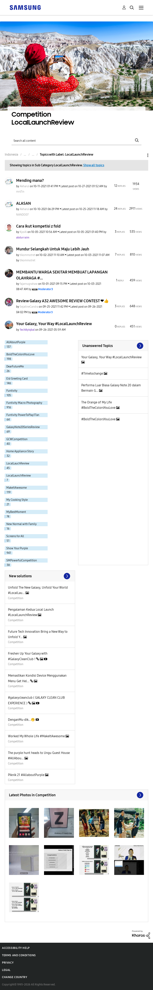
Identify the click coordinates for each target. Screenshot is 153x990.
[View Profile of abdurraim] (22, 237)
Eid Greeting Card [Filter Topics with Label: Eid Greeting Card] (17, 378)
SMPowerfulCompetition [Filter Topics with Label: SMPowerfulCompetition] (21, 560)
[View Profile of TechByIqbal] (27, 329)
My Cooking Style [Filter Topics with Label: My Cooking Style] (17, 500)
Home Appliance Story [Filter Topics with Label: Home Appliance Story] (20, 451)
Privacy (8, 962)
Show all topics (93, 165)
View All (113, 345)
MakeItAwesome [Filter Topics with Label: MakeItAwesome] (16, 487)
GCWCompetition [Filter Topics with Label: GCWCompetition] (16, 439)
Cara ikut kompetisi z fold (38, 226)
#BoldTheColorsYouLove (98, 419)
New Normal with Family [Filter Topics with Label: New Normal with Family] (21, 524)
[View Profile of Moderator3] (45, 289)
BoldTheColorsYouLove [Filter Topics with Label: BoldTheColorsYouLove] (20, 354)
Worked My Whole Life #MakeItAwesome (37, 736)
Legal (6, 970)
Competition (15, 598)
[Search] (76, 140)
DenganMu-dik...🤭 (22, 720)
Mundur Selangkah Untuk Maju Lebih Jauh (52, 249)
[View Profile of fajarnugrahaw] (29, 284)
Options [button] (141, 155)
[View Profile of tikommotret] (27, 255)
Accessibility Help (16, 948)
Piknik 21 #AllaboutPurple (26, 775)
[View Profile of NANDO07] (22, 214)
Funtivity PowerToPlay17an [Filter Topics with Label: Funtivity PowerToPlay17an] (22, 415)
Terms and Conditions (19, 955)
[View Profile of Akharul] (24, 186)
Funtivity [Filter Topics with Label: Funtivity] (11, 390)
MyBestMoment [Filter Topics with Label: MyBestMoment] (16, 512)
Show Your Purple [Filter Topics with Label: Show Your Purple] (17, 548)
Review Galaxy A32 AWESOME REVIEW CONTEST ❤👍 (62, 300)
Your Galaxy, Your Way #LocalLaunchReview (54, 323)
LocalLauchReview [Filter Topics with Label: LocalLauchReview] (17, 463)
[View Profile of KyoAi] (23, 232)
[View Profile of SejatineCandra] (29, 306)
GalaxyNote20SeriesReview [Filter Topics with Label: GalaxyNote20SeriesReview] (23, 427)
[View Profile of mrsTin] (20, 191)
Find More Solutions (40, 576)
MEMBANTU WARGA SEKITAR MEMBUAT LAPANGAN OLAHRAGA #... (62, 275)
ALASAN (23, 203)
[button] (24, 823)
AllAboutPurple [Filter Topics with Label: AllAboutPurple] (15, 342)
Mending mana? (30, 180)
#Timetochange (92, 373)
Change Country (14, 977)
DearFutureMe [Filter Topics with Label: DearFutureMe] (15, 366)
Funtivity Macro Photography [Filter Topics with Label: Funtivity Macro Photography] (24, 403)
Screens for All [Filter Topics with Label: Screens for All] (15, 536)
